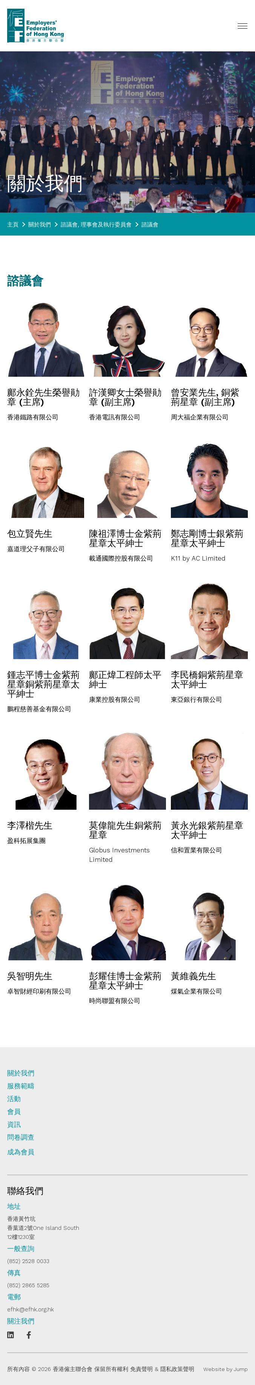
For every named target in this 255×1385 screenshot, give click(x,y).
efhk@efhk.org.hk (30, 1309)
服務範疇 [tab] (20, 1086)
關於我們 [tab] (20, 1073)
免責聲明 (141, 1369)
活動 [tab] (14, 1098)
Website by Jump (225, 1369)
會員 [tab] (14, 1111)
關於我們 (39, 224)
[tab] (127, 1155)
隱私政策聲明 (177, 1369)
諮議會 (149, 224)
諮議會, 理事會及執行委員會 (96, 224)
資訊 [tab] (14, 1124)
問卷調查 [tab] (20, 1137)
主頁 (12, 224)
